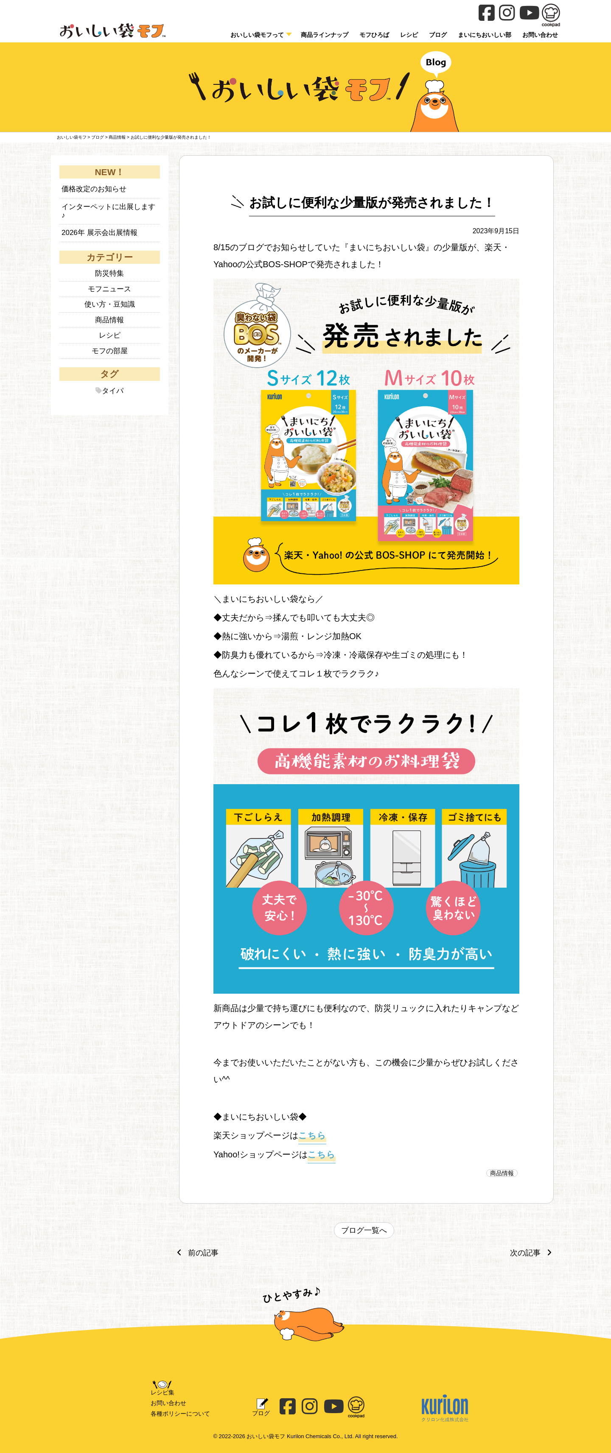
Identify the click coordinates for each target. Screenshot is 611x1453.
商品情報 (502, 1173)
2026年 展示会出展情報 (99, 233)
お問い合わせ (168, 1403)
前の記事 (196, 1253)
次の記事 (533, 1253)
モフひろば (374, 34)
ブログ (438, 34)
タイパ (112, 391)
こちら (312, 1135)
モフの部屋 (110, 351)
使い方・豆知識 (109, 304)
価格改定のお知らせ (94, 189)
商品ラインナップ (324, 34)
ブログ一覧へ (364, 1230)
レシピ (409, 34)
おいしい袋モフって (257, 34)
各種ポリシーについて (180, 1413)
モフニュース (109, 289)
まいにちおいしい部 (484, 34)
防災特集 (109, 273)
